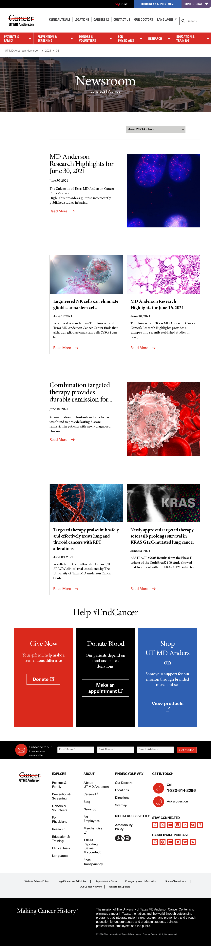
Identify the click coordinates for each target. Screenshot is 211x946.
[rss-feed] (192, 842)
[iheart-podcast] (185, 842)
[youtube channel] (170, 825)
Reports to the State (106, 881)
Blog (87, 802)
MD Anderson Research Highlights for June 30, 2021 (81, 164)
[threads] (200, 825)
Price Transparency (93, 862)
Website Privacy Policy (37, 881)
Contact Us (121, 19)
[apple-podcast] (155, 842)
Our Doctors (143, 19)
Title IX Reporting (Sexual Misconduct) (92, 846)
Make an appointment (105, 688)
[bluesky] (192, 825)
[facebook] (155, 825)
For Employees (92, 819)
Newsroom (91, 809)
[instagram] (177, 825)
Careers (101, 19)
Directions (122, 797)
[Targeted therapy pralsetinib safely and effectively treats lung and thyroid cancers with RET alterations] (86, 518)
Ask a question (175, 802)
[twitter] (162, 825)
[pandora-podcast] (177, 842)
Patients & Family (11, 39)
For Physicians (126, 39)
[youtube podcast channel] (170, 842)
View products (167, 706)
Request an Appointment (158, 4)
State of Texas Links (175, 881)
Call (180, 788)
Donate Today (196, 4)
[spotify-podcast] (162, 842)
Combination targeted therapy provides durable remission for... (80, 393)
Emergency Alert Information (140, 881)
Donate (43, 679)
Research (155, 38)
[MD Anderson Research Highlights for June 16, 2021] (163, 283)
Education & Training (185, 39)
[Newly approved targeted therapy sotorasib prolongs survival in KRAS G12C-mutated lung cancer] (163, 515)
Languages (165, 19)
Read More (62, 211)
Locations (122, 790)
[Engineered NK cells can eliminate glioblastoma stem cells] (86, 283)
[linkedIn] (185, 825)
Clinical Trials (59, 19)
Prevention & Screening (47, 39)
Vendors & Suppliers (119, 886)
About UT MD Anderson (96, 785)
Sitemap (121, 805)
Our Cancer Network (91, 886)
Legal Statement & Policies (72, 881)
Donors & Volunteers (87, 39)
